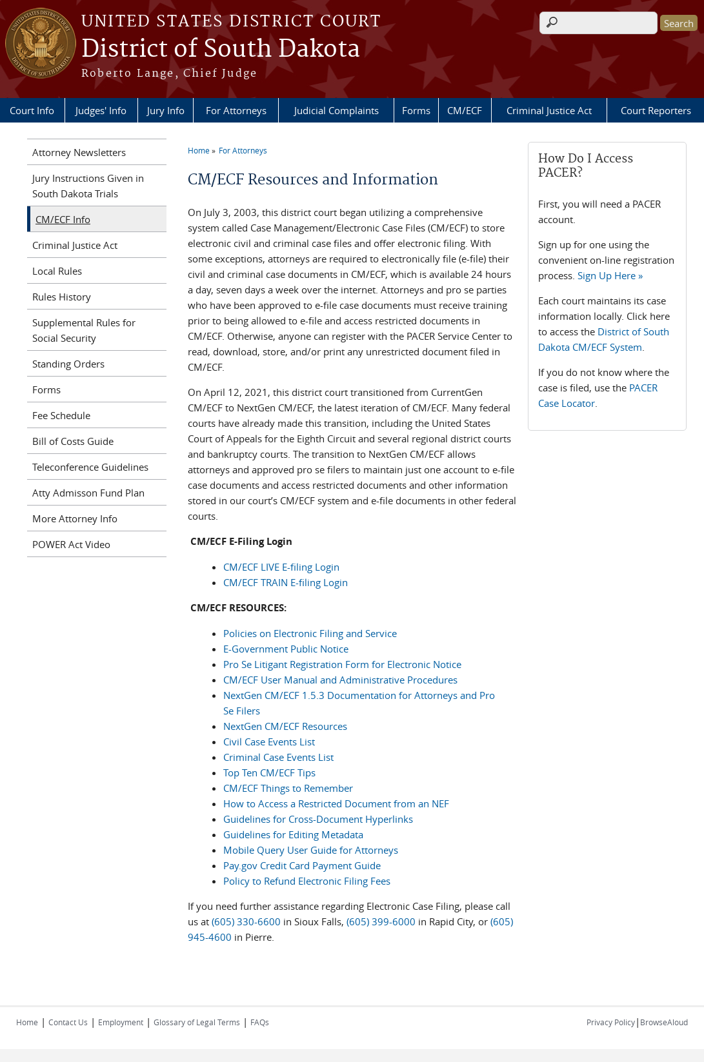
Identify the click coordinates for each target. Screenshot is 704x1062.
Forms (416, 110)
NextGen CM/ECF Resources (285, 726)
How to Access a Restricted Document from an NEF (336, 803)
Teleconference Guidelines (90, 466)
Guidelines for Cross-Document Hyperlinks (318, 818)
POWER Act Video (71, 544)
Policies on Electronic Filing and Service (310, 633)
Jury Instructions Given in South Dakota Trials (88, 186)
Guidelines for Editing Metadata (293, 834)
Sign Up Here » (610, 275)
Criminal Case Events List (278, 757)
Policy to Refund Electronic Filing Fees (306, 880)
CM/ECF (464, 110)
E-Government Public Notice (285, 648)
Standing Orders (68, 363)
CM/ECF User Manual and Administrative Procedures (340, 679)
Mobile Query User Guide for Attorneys (310, 849)
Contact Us (68, 1022)
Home (199, 150)
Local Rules (57, 270)
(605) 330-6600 (246, 921)
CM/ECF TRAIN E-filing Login (285, 582)
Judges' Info (100, 110)
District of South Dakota (220, 49)
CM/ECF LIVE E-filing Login (281, 566)
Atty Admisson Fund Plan (88, 492)
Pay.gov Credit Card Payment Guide (302, 865)
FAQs (259, 1022)
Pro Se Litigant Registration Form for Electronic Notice (342, 664)
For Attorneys (236, 110)
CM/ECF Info (62, 219)
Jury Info (166, 110)
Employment (120, 1022)
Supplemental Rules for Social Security (84, 330)
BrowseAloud (664, 1022)
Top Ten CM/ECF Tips (269, 772)
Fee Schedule (61, 415)
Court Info (32, 110)
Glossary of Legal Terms (197, 1022)
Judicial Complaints (336, 110)
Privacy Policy (611, 1022)
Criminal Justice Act (549, 110)
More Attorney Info (74, 518)
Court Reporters (656, 110)
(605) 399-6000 (382, 921)
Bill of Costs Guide (73, 441)
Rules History (61, 296)
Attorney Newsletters (79, 152)
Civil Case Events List (269, 741)
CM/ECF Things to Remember (288, 788)
